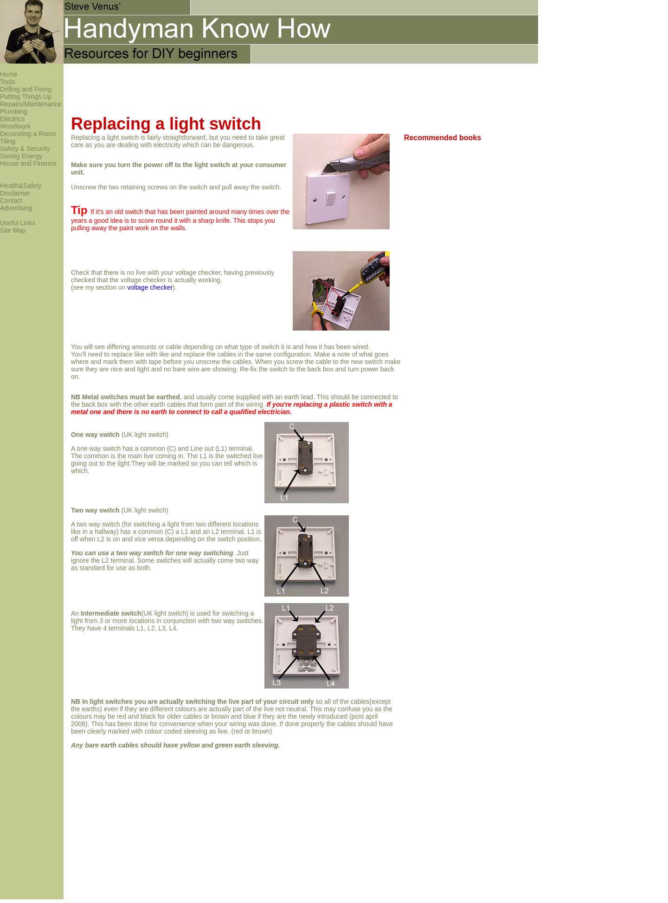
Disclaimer (15, 193)
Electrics (12, 119)
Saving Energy (21, 156)
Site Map (13, 230)
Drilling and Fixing (25, 89)
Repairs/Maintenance (30, 104)
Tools (7, 81)
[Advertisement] (232, 84)
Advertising (16, 208)
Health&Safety (21, 185)
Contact (11, 200)
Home (8, 74)
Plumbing (13, 111)
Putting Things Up (25, 96)
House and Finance (28, 163)
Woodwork (15, 126)
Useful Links (17, 223)
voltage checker (150, 287)
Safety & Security (25, 148)
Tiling (7, 141)
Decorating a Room (28, 133)
